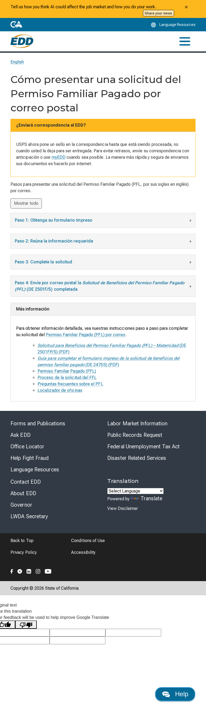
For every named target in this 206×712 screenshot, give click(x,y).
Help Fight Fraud (29, 458)
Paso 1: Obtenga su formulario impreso (104, 220)
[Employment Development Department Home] (21, 41)
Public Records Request (134, 435)
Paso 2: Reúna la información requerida (104, 241)
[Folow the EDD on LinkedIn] (29, 570)
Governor (21, 505)
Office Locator (27, 446)
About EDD (23, 493)
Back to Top (22, 540)
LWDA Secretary (29, 516)
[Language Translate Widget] (135, 491)
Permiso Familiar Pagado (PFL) (67, 371)
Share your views (158, 13)
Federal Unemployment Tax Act (143, 446)
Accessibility (83, 552)
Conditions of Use (88, 540)
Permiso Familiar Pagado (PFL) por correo (85, 334)
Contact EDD (25, 482)
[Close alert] (186, 7)
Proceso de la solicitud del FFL (67, 377)
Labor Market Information (137, 423)
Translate (146, 498)
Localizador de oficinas (60, 390)
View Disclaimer (122, 508)
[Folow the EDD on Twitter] (19, 570)
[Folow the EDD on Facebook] (11, 570)
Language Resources (34, 469)
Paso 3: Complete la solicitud (104, 262)
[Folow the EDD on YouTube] (48, 570)
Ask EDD (20, 435)
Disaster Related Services (136, 458)
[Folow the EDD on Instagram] (38, 570)
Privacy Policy (23, 552)
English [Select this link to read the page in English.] (17, 62)
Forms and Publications (37, 423)
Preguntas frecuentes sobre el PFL (70, 384)
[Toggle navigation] (185, 41)
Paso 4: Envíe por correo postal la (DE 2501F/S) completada (104, 286)
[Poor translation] (26, 624)
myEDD (58, 157)
